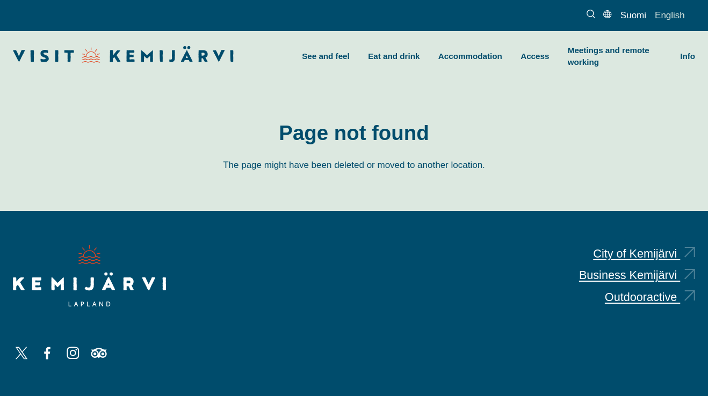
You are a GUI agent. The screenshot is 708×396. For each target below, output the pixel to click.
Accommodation (470, 56)
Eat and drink (394, 56)
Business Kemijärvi (637, 275)
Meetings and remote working (608, 56)
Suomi (633, 15)
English (670, 15)
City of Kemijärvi (644, 253)
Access (535, 56)
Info (687, 56)
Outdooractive (650, 297)
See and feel (326, 56)
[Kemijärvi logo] (89, 275)
